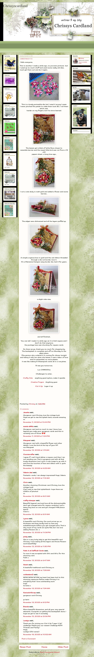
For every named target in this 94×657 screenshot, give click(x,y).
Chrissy (82, 58)
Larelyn (26, 621)
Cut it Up (39, 386)
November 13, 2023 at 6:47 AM (36, 560)
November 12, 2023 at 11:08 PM (37, 532)
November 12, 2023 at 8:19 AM (36, 514)
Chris (25, 482)
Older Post (63, 647)
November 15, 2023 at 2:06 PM (37, 616)
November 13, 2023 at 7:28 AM (36, 570)
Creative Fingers (37, 382)
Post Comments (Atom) (50, 652)
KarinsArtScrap (29, 593)
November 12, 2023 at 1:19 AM (36, 450)
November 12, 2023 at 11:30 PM (37, 546)
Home (44, 647)
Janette (26, 412)
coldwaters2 (28, 574)
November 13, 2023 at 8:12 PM (36, 602)
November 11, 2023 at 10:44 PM (37, 422)
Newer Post (25, 647)
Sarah (25, 565)
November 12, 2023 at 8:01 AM (36, 496)
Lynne (26, 518)
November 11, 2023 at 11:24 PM (36, 436)
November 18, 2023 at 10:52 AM (37, 634)
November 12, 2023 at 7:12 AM (36, 478)
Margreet (27, 440)
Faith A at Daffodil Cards (33, 551)
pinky (25, 537)
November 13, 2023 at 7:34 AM (36, 588)
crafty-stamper (29, 500)
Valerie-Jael (27, 472)
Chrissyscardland (15, 6)
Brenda (26, 607)
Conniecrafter (29, 454)
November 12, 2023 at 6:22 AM (36, 468)
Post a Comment (29, 639)
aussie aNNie (28, 426)
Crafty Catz (28, 378)
